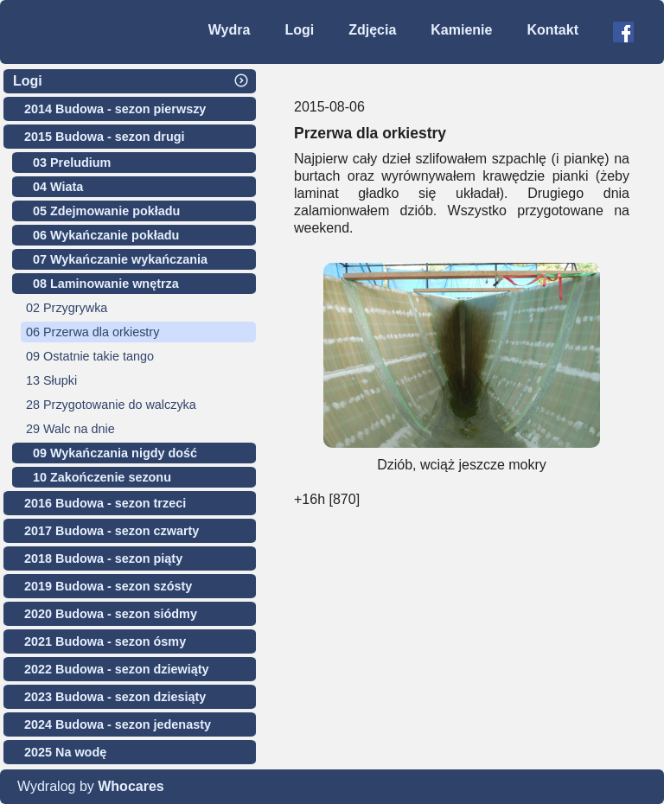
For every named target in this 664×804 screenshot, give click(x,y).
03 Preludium (72, 162)
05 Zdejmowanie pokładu (106, 211)
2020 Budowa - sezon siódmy (110, 614)
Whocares (130, 786)
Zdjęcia (372, 29)
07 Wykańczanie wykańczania (120, 259)
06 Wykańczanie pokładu (106, 235)
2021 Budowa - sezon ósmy (105, 641)
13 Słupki (51, 380)
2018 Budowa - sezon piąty (103, 558)
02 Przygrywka (66, 308)
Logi (299, 29)
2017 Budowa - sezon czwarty (111, 531)
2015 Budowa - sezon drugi (104, 137)
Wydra (229, 29)
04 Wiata (58, 187)
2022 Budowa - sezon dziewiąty (116, 669)
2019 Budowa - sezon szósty (108, 586)
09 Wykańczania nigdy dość (115, 453)
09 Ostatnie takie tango (90, 356)
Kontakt (552, 29)
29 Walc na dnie (70, 429)
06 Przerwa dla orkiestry (92, 332)
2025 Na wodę (65, 752)
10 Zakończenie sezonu (102, 477)
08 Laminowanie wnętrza (106, 283)
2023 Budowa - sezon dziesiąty (115, 697)
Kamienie (461, 29)
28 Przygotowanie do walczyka (111, 405)
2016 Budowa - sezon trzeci (105, 503)
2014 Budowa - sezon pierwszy (115, 109)
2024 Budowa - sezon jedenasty (117, 724)
